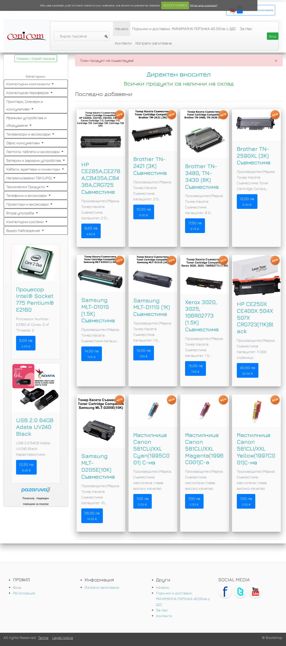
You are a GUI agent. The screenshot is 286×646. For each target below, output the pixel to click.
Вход (17, 587)
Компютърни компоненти (28, 84)
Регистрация (24, 593)
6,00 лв (25, 343)
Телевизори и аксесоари (28, 134)
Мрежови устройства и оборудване (26, 121)
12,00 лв (247, 201)
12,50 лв (26, 467)
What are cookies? (203, 5)
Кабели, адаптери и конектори (33, 169)
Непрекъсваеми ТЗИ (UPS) (29, 178)
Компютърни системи (25, 222)
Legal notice (62, 637)
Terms (43, 637)
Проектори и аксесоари (27, 204)
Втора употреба (20, 213)
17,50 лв (195, 226)
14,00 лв (91, 354)
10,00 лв (143, 212)
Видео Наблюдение (23, 230)
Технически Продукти (26, 186)
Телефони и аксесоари (27, 195)
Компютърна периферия (28, 92)
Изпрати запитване (153, 43)
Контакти (123, 43)
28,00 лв (92, 516)
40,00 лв (247, 370)
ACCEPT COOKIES (175, 5)
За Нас (246, 28)
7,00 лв (142, 501)
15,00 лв (195, 368)
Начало (121, 28)
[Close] (276, 60)
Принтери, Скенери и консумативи (24, 105)
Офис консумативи (23, 143)
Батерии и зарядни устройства (34, 160)
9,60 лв (91, 231)
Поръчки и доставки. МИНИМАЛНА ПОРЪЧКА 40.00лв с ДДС (184, 28)
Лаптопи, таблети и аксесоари (33, 151)
